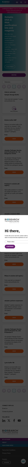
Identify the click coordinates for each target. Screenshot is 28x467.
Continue (9, 246)
